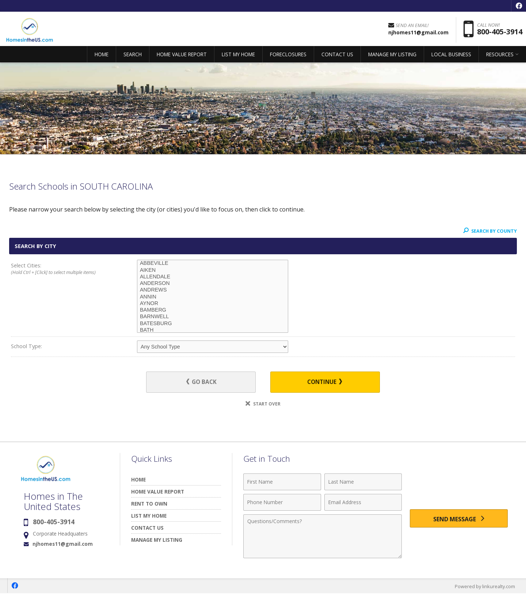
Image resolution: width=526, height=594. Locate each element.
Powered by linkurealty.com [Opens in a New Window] (484, 586)
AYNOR (212, 303)
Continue (322, 382)
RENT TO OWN (149, 503)
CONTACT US (337, 56)
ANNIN (212, 297)
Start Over (263, 404)
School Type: (26, 346)
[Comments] (322, 537)
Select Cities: (61, 269)
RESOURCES (500, 56)
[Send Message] (459, 519)
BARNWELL (212, 316)
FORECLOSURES (288, 56)
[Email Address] (363, 502)
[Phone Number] (282, 502)
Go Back (204, 382)
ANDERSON (212, 283)
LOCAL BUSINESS (451, 56)
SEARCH (132, 56)
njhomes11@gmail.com (63, 544)
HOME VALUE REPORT (182, 56)
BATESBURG (212, 323)
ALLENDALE (212, 277)
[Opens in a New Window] (518, 6)
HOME (101, 56)
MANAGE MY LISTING (392, 56)
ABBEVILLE (212, 263)
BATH (212, 330)
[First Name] (282, 482)
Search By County (489, 231)
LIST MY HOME (238, 56)
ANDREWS (212, 290)
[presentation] (459, 486)
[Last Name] (363, 482)
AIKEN (212, 270)
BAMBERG (212, 310)
